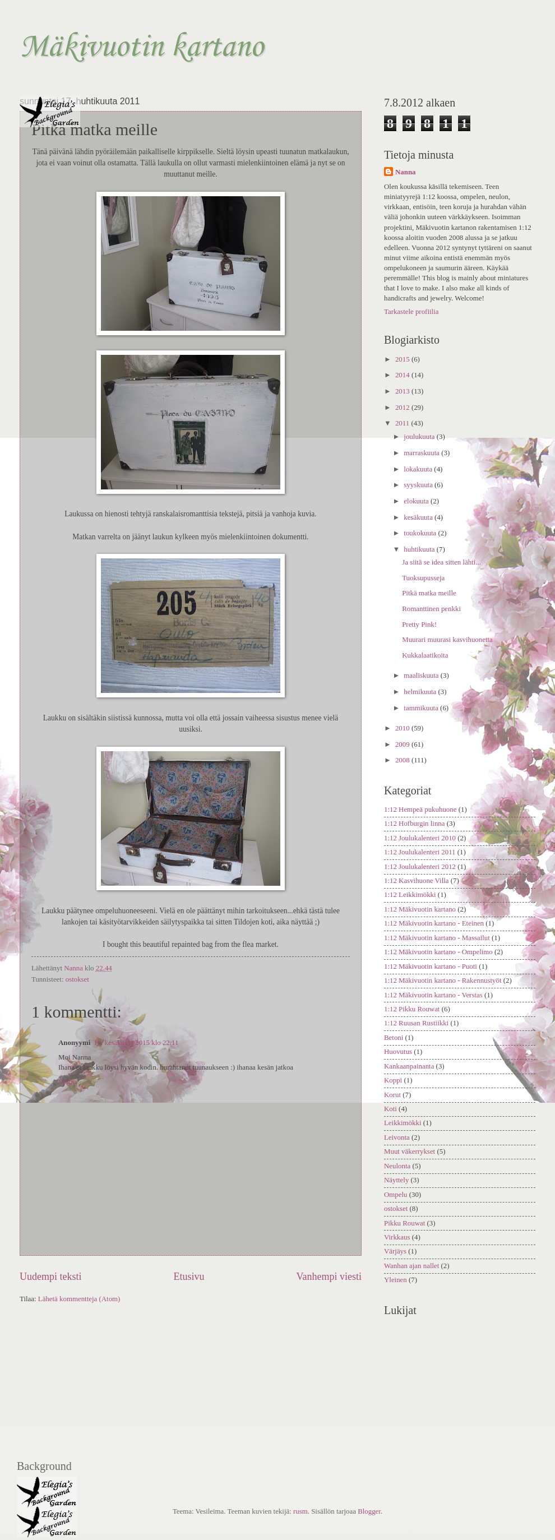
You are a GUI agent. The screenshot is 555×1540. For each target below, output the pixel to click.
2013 (403, 391)
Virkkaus (397, 1237)
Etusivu (188, 1276)
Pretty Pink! (419, 624)
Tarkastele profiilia (411, 312)
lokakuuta (419, 469)
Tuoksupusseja (423, 578)
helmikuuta (421, 692)
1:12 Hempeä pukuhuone (420, 809)
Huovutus (398, 1052)
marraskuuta (422, 453)
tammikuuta (422, 708)
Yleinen (395, 1280)
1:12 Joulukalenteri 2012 (420, 867)
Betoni (393, 1038)
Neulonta (397, 1166)
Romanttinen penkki (431, 609)
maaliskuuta (422, 675)
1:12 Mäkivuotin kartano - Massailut (437, 938)
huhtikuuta (420, 549)
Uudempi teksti (51, 1276)
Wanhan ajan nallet (411, 1266)
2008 (403, 760)
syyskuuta (419, 485)
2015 (403, 359)
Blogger (369, 1511)
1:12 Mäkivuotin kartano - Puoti (430, 966)
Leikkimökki (403, 1123)
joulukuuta (420, 437)
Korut (392, 1095)
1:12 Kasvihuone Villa (416, 881)
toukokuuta (421, 533)
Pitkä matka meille (429, 593)
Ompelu (395, 1195)
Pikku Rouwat (404, 1223)
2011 (403, 423)
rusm (300, 1511)
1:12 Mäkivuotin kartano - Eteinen (434, 923)
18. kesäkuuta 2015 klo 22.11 (136, 1043)
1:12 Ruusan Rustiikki (416, 1023)
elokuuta (417, 501)
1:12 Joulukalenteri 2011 (420, 852)
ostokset (77, 979)
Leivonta (397, 1137)
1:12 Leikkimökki (410, 895)
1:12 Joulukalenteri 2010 (420, 838)
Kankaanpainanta (409, 1066)
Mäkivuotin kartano (141, 47)
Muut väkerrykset (409, 1151)
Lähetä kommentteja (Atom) (79, 1299)
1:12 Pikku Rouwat (412, 1009)
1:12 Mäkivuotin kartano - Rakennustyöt (443, 980)
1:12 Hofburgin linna (414, 823)
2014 (403, 375)
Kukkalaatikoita (425, 655)
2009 (403, 744)
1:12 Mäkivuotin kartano (420, 909)
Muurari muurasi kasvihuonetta (447, 640)
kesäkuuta (419, 517)
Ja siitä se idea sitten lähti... (441, 562)
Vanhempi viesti (329, 1276)
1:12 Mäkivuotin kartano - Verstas (433, 995)
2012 (403, 407)
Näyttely (396, 1180)
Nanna (405, 172)
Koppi (393, 1080)
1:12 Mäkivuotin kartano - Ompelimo (438, 952)
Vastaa (67, 1082)
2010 (403, 728)
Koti (390, 1109)
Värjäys (395, 1251)
